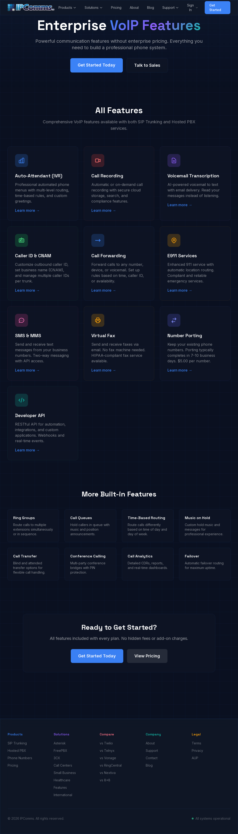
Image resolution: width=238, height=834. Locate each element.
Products (67, 7)
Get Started (215, 7)
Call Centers (63, 765)
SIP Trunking (17, 743)
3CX (57, 758)
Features (60, 787)
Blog (150, 7)
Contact (152, 758)
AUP (195, 758)
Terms (196, 743)
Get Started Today (96, 65)
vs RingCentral (111, 765)
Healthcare (62, 780)
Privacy (197, 750)
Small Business (65, 773)
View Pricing (147, 659)
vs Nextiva (108, 773)
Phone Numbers (20, 758)
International (63, 795)
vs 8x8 (105, 780)
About (134, 7)
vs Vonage (108, 758)
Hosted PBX (17, 750)
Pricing (116, 7)
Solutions (94, 7)
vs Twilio (106, 743)
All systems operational (212, 818)
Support (170, 7)
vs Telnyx (107, 750)
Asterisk (60, 743)
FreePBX (60, 750)
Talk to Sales (147, 66)
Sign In (192, 7)
